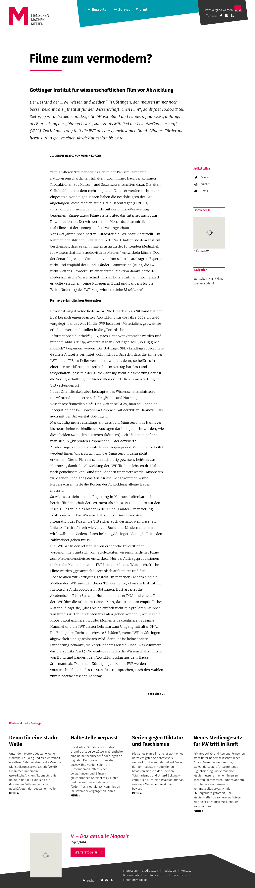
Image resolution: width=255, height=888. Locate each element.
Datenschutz (131, 875)
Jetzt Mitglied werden (219, 10)
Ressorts (99, 9)
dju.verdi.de (179, 875)
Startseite (199, 278)
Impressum (130, 870)
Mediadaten (150, 870)
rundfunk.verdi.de (155, 875)
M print (141, 9)
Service (124, 9)
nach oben (154, 694)
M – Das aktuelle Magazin (100, 836)
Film (211, 278)
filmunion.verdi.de (135, 880)
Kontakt (186, 870)
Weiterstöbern (86, 852)
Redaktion (169, 870)
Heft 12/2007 (209, 235)
